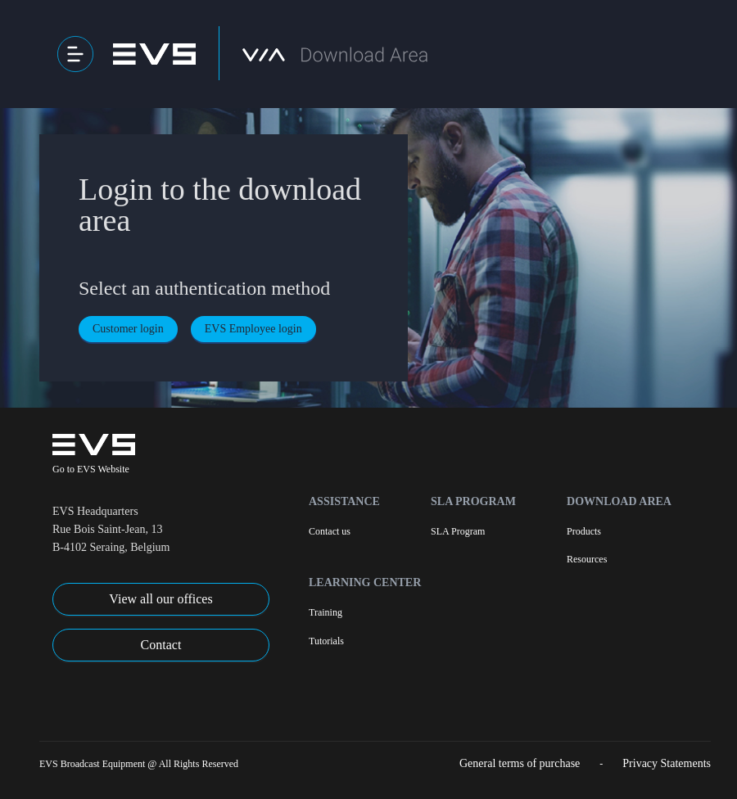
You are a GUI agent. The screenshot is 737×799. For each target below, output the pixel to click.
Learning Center (365, 582)
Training (325, 612)
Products (584, 531)
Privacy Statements (666, 763)
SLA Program (473, 501)
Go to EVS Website (90, 469)
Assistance (344, 501)
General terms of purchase (519, 763)
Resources (587, 559)
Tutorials (326, 641)
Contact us (329, 531)
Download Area (619, 501)
